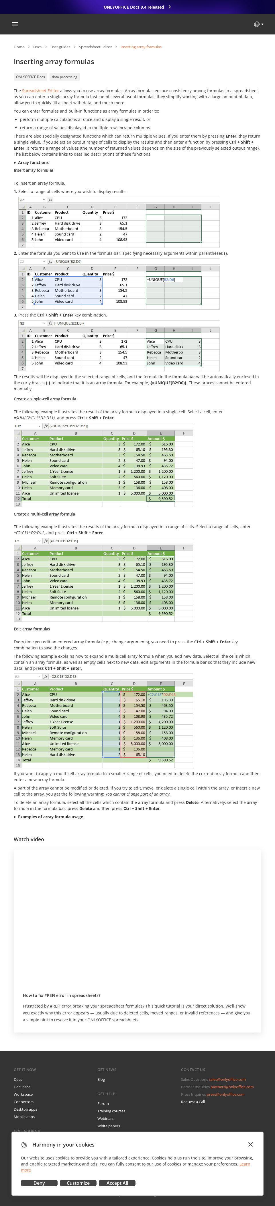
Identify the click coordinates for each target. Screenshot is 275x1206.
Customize (78, 1183)
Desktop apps (25, 1109)
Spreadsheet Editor (95, 46)
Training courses (111, 1111)
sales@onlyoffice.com (227, 1079)
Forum (103, 1103)
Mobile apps (24, 1116)
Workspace (23, 1094)
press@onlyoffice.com (226, 1094)
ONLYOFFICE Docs (30, 76)
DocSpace (22, 1086)
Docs (37, 46)
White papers (108, 1125)
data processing (64, 76)
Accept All (117, 1183)
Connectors (24, 1101)
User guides (60, 46)
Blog (101, 1079)
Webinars (105, 1118)
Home (19, 46)
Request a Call (193, 1101)
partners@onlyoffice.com (232, 1086)
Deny (39, 1183)
